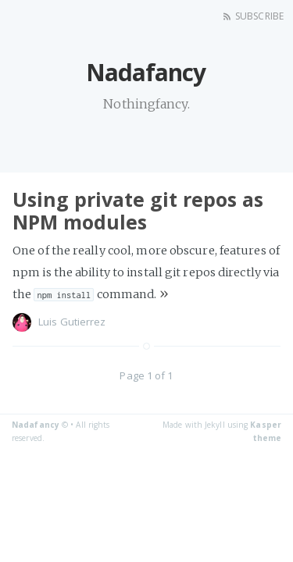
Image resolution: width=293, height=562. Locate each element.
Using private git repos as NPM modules (138, 210)
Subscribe (259, 16)
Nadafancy (35, 424)
